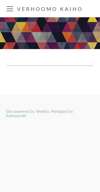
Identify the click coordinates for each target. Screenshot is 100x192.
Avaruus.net (16, 116)
